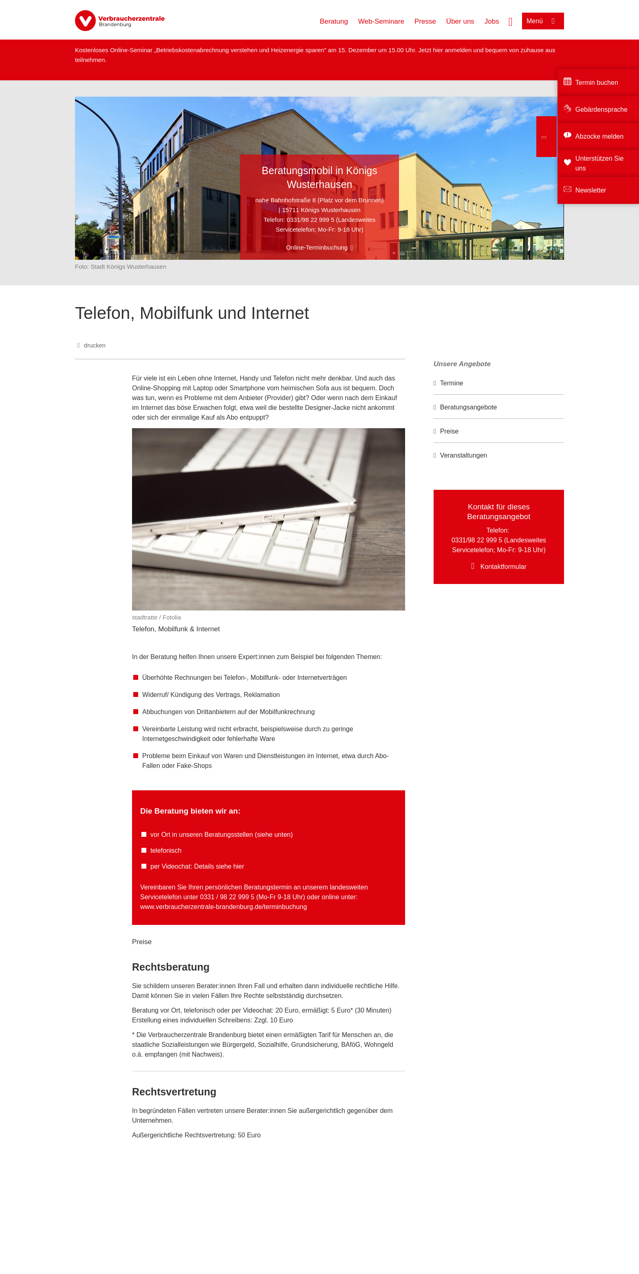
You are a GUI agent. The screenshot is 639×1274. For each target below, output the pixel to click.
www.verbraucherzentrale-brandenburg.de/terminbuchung (223, 906)
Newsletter (590, 190)
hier (439, 49)
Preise (449, 431)
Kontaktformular (503, 566)
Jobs (492, 21)
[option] (499, 383)
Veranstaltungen (463, 455)
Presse (425, 21)
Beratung (334, 21)
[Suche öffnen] (511, 20)
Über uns (460, 21)
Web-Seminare (381, 21)
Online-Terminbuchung (317, 247)
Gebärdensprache (601, 109)
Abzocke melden (599, 136)
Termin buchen (596, 82)
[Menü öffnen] (543, 21)
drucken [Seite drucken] (95, 345)
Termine (451, 383)
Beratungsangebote (468, 407)
